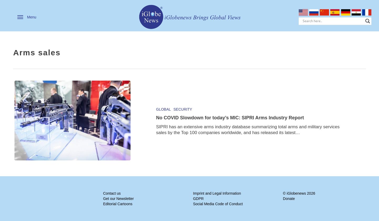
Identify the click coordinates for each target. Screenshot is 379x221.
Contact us (112, 193)
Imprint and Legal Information (217, 193)
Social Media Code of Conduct (218, 204)
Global (163, 109)
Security (182, 109)
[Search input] (333, 21)
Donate (289, 199)
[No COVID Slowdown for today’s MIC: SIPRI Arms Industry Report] (72, 120)
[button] (27, 17)
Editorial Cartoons (117, 204)
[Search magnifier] (367, 21)
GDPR (198, 199)
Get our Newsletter (118, 199)
